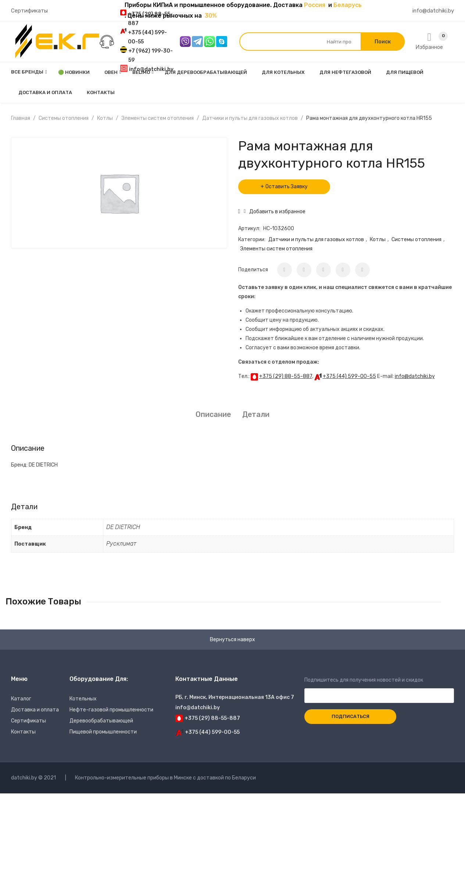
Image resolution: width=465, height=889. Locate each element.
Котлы (105, 118)
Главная (20, 118)
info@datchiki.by (415, 376)
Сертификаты (29, 10)
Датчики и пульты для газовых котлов (250, 118)
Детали (255, 414)
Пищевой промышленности (103, 732)
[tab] (213, 414)
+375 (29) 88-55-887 (285, 376)
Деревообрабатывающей (101, 721)
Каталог (21, 699)
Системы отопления (64, 118)
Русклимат (121, 543)
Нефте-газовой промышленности (111, 710)
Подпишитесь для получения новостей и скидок (379, 688)
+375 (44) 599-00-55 (349, 376)
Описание (213, 414)
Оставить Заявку (286, 186)
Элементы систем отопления (157, 118)
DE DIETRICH (123, 527)
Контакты (23, 732)
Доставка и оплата (35, 710)
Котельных (83, 699)
